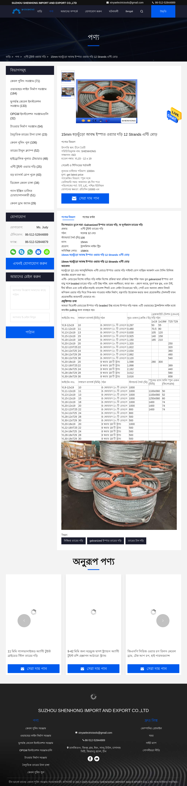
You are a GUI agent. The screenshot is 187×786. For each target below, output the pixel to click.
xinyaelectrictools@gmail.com (125, 2)
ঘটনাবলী (113, 11)
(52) (24, 150)
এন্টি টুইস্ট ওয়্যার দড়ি (35, 56)
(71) (25, 81)
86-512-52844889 (163, 2)
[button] (24, 620)
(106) (23, 142)
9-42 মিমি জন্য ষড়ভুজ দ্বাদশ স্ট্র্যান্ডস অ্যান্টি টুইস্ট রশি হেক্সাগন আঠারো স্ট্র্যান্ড (93, 653)
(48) (29, 158)
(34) (24, 182)
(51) (22, 193)
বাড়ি (39, 11)
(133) (25, 103)
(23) (28, 134)
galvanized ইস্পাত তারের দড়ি (106, 540)
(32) (29, 116)
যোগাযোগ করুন (93, 11)
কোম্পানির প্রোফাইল (151, 728)
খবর (151, 735)
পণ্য (51, 11)
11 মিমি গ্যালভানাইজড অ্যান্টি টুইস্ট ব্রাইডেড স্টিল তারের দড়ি (29, 653)
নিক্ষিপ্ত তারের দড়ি (73, 540)
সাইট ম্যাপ (151, 743)
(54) (26, 126)
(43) (25, 174)
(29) (23, 203)
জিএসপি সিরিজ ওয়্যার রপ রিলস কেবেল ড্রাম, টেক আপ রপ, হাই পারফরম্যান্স (151, 653)
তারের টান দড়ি (136, 540)
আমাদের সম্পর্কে (69, 11)
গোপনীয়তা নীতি (151, 750)
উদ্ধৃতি (163, 11)
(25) (26, 166)
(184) (28, 91)
